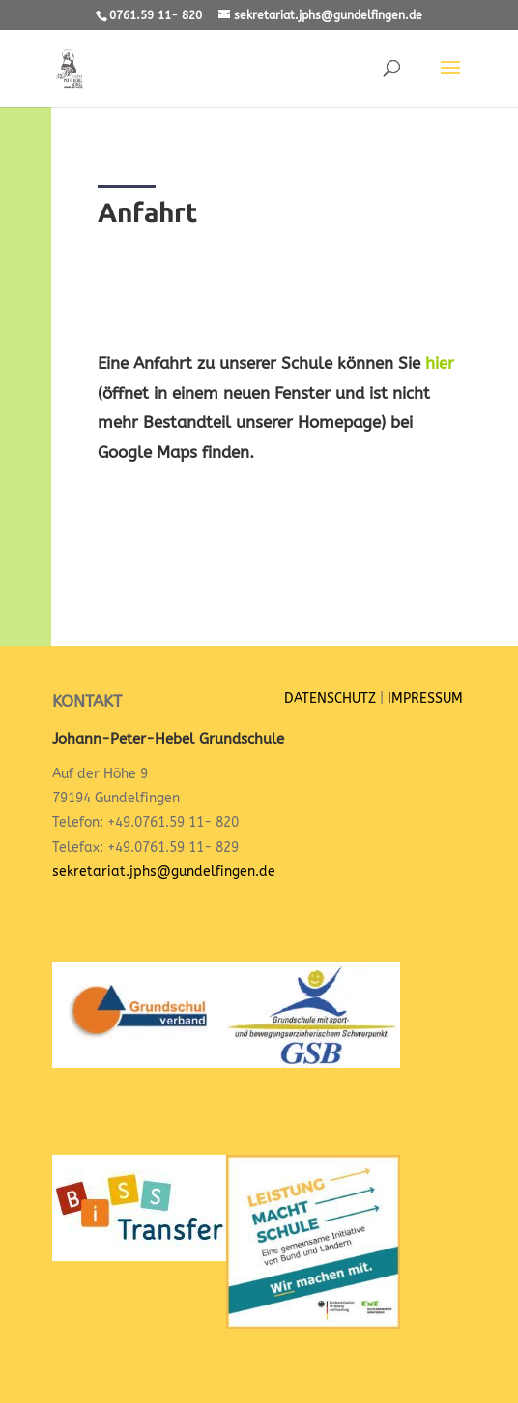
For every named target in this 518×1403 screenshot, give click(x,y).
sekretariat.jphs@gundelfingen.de (163, 871)
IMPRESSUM (425, 698)
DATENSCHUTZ (330, 698)
